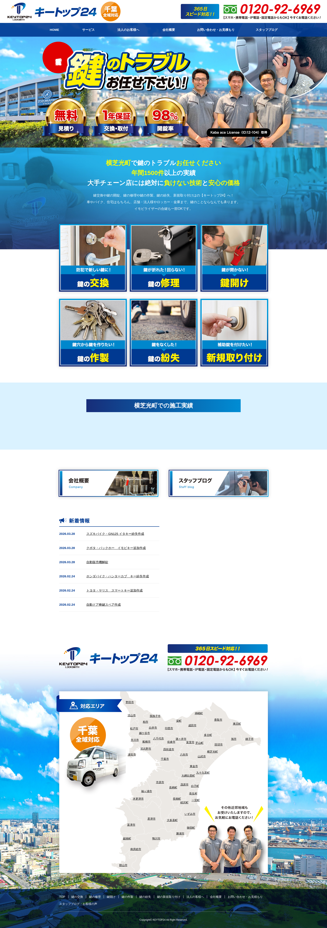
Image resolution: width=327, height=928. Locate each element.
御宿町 (191, 827)
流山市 (132, 715)
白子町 (195, 786)
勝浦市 (180, 833)
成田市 (192, 725)
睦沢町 (184, 802)
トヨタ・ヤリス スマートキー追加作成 (114, 590)
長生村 (193, 793)
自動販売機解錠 (97, 562)
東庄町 (237, 723)
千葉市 (165, 758)
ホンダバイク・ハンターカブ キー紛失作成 (117, 576)
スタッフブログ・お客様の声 (78, 903)
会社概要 (216, 896)
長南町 (177, 798)
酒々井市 (181, 738)
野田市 (130, 702)
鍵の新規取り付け (168, 896)
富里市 (190, 742)
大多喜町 (172, 820)
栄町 (179, 720)
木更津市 (138, 798)
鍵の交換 (77, 896)
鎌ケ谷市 (144, 733)
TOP (62, 896)
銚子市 (249, 738)
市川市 (135, 740)
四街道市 (168, 749)
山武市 (202, 756)
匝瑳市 (219, 744)
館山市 (123, 865)
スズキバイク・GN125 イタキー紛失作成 (115, 533)
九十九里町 (203, 772)
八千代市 (158, 738)
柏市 (145, 721)
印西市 (169, 728)
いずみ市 (190, 813)
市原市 (160, 782)
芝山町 (199, 742)
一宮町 (196, 800)
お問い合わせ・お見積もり (245, 896)
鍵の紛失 (145, 896)
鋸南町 (127, 838)
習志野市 (145, 748)
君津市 (151, 818)
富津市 (131, 824)
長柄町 (173, 787)
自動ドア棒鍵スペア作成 (103, 604)
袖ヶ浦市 (146, 791)
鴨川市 (156, 838)
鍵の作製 (127, 896)
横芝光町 (212, 751)
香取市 (218, 719)
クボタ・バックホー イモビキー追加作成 (116, 548)
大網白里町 (188, 775)
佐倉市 (171, 741)
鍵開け (111, 896)
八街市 (184, 754)
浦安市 (132, 754)
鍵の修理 (95, 896)
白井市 (153, 727)
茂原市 (184, 784)
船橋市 (146, 741)
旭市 (233, 738)
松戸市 (134, 728)
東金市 (194, 766)
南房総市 (135, 849)
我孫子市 (155, 716)
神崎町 (199, 713)
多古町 (208, 735)
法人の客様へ (195, 896)
